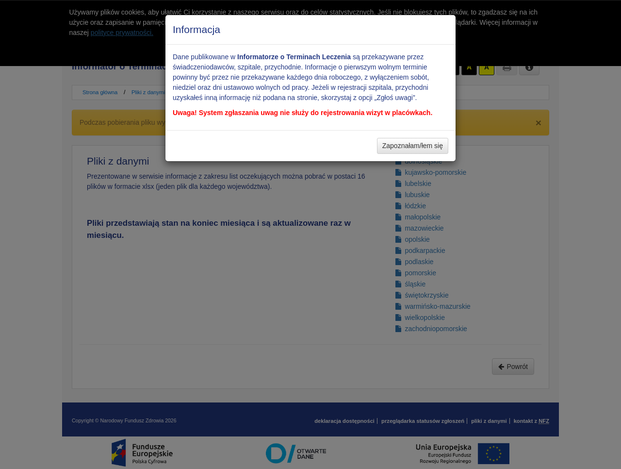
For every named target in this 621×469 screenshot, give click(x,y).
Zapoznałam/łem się (412, 146)
